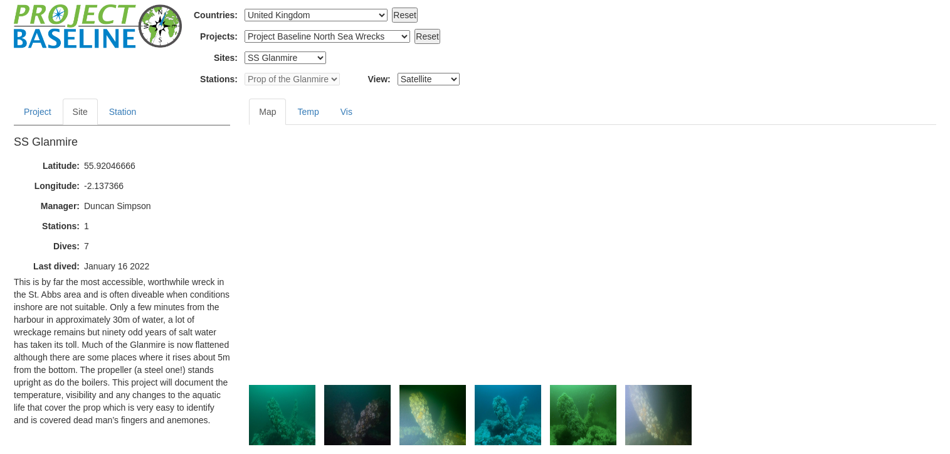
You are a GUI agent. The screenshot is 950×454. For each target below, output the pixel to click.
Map (267, 112)
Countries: (216, 15)
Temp (308, 112)
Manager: (60, 206)
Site (80, 112)
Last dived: (56, 266)
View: (378, 79)
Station (123, 112)
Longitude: (57, 186)
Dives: (66, 246)
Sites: (226, 58)
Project (37, 112)
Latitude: (61, 166)
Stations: (219, 79)
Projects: (219, 36)
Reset (404, 15)
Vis (346, 112)
